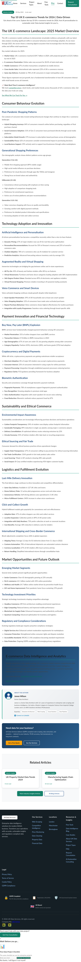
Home (15, 3)
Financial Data (37, 843)
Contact (60, 3)
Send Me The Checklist (23, 958)
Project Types (31, 3)
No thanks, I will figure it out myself (12, 961)
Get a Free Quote (14, 743)
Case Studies (70, 835)
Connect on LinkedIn (21, 715)
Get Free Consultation (10, 935)
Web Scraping (37, 822)
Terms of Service (8, 878)
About (39, 3)
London (51, 822)
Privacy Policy (7, 875)
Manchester (53, 826)
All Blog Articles (54, 794)
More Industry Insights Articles (30, 794)
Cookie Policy (7, 882)
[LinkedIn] (4, 925)
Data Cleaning (37, 836)
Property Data (37, 840)
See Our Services (31, 743)
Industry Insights (8, 12)
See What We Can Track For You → (14, 95)
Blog (52, 3)
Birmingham (53, 829)
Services (23, 3)
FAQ (67, 849)
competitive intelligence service (31, 676)
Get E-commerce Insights (15, 681)
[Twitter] (10, 925)
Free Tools (46, 3)
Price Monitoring (38, 832)
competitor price (15, 88)
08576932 (16, 922)
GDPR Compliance (8, 886)
